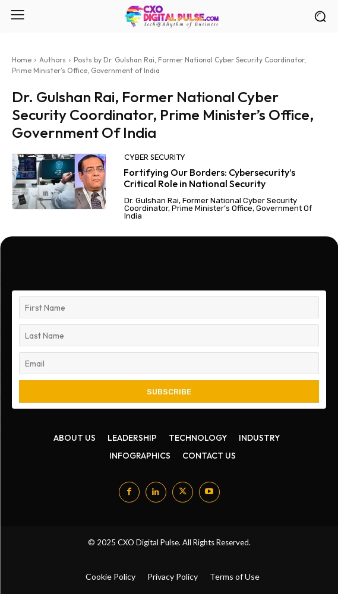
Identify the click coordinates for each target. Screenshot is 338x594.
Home (21, 59)
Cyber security (154, 157)
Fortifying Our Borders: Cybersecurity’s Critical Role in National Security (209, 177)
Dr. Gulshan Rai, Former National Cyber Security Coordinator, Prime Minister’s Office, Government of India (218, 208)
